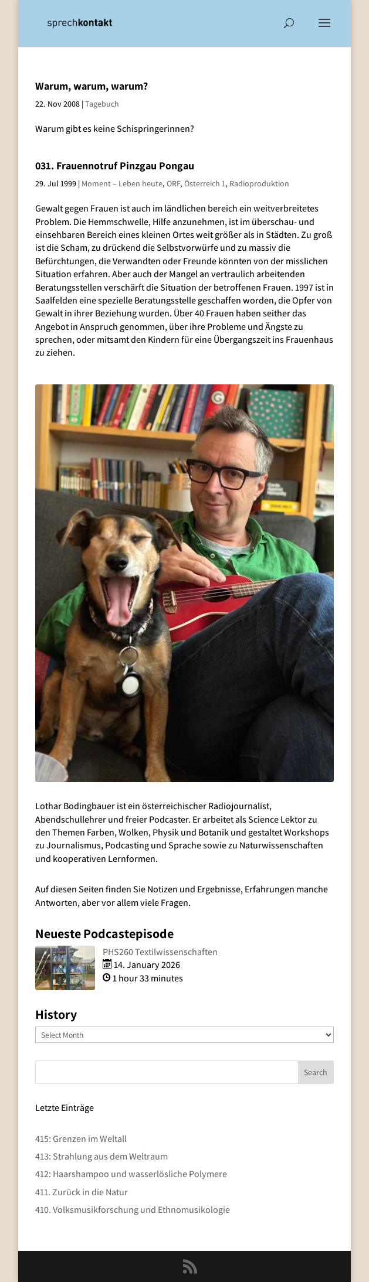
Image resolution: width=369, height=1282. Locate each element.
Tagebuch (102, 103)
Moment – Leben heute (122, 183)
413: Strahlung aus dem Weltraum (101, 1156)
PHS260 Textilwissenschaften (160, 952)
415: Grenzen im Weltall (81, 1139)
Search (315, 1072)
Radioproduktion (259, 183)
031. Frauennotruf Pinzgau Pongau (114, 165)
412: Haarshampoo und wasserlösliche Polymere (131, 1174)
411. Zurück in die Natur (81, 1192)
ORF (173, 183)
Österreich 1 (204, 183)
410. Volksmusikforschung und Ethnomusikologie (132, 1209)
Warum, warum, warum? (91, 86)
